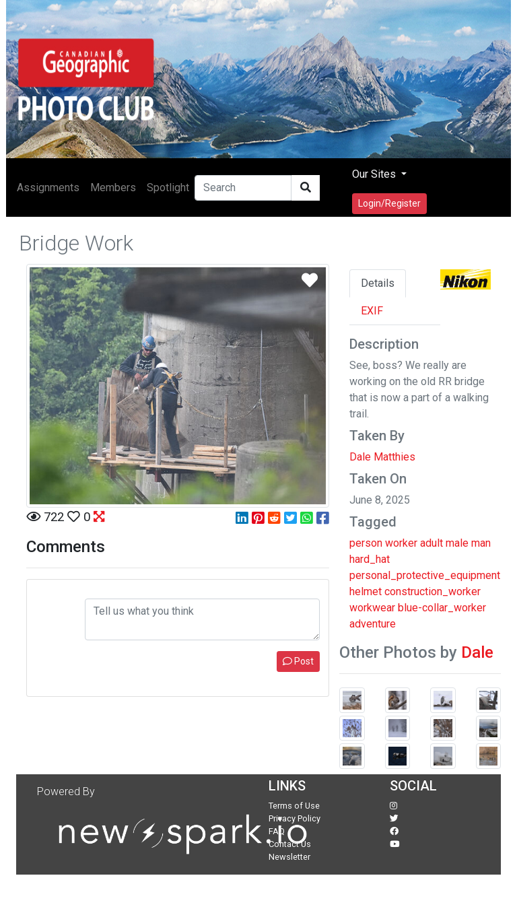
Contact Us (290, 844)
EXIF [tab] (372, 310)
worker (401, 543)
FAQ (277, 831)
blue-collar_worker (442, 607)
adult (431, 543)
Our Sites (375, 174)
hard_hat (369, 559)
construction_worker (432, 591)
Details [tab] (377, 283)
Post (298, 661)
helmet (365, 591)
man (481, 543)
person (365, 543)
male (457, 543)
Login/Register (389, 203)
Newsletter (289, 857)
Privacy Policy (294, 818)
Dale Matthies (382, 456)
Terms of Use (294, 806)
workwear (372, 607)
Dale (477, 652)
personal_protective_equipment (424, 575)
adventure (372, 623)
